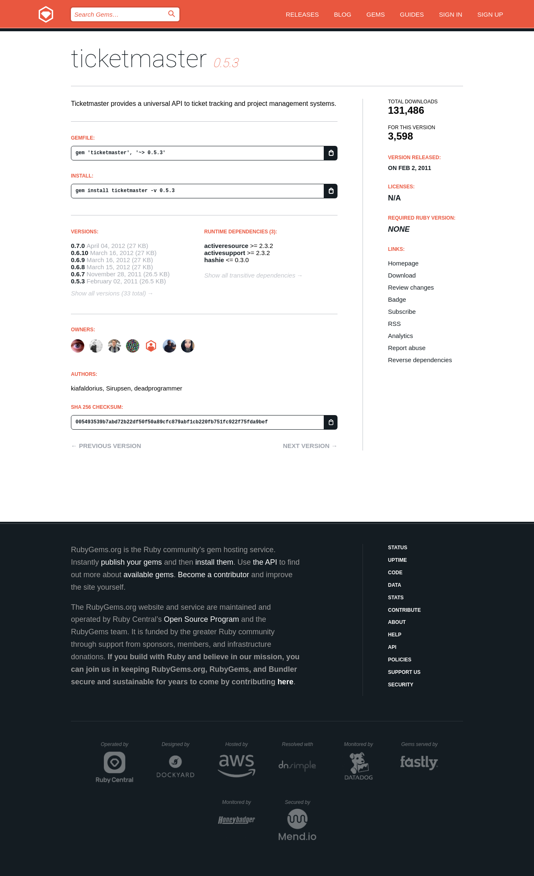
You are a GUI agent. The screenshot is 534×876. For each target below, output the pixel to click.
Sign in (450, 14)
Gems (375, 14)
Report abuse (407, 347)
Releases (302, 14)
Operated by (117, 747)
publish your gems (131, 562)
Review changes (411, 287)
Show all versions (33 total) (108, 293)
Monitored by (361, 744)
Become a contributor (213, 575)
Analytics (400, 335)
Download (402, 275)
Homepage (403, 263)
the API (265, 562)
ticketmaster (139, 58)
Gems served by (419, 744)
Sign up (490, 14)
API (392, 647)
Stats (396, 598)
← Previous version (106, 445)
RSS (394, 323)
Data (394, 585)
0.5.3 (78, 281)
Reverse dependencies (420, 359)
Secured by (300, 802)
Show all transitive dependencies (249, 275)
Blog (342, 14)
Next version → (310, 445)
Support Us (404, 672)
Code (395, 573)
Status (397, 548)
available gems (148, 575)
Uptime (397, 560)
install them (214, 562)
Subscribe (402, 311)
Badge (397, 299)
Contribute (404, 610)
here (285, 682)
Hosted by (240, 744)
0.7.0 (78, 245)
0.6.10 (79, 252)
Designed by (177, 744)
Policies (399, 660)
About (397, 622)
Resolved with (299, 744)
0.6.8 (78, 266)
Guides (412, 14)
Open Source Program (201, 619)
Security (400, 685)
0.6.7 (78, 274)
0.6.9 (78, 259)
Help (394, 635)
